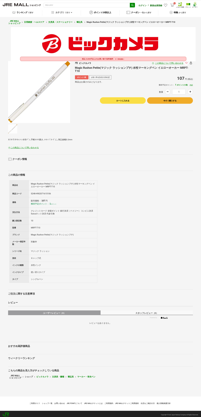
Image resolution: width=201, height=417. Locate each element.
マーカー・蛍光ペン (86, 375)
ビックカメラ (42, 375)
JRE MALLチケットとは (93, 401)
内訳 (191, 83)
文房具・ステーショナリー (60, 20)
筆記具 (79, 20)
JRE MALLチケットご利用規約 (127, 401)
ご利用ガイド (35, 401)
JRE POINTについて (74, 401)
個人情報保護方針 (164, 401)
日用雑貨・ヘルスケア (34, 20)
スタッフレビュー (146, 311)
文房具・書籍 (58, 375)
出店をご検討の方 (148, 401)
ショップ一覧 (47, 401)
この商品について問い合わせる (169, 61)
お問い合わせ (59, 401)
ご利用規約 (108, 401)
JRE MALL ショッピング (14, 20)
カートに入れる (122, 99)
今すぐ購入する (170, 99)
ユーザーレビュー (54, 311)
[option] (39, 90)
